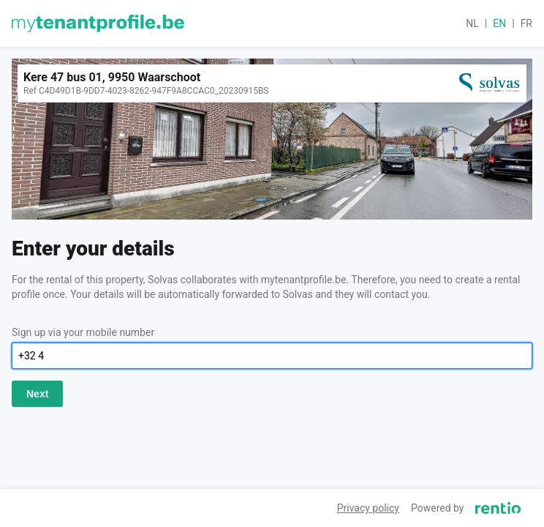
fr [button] (526, 23)
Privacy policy (368, 508)
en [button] (499, 23)
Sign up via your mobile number (83, 332)
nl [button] (472, 23)
